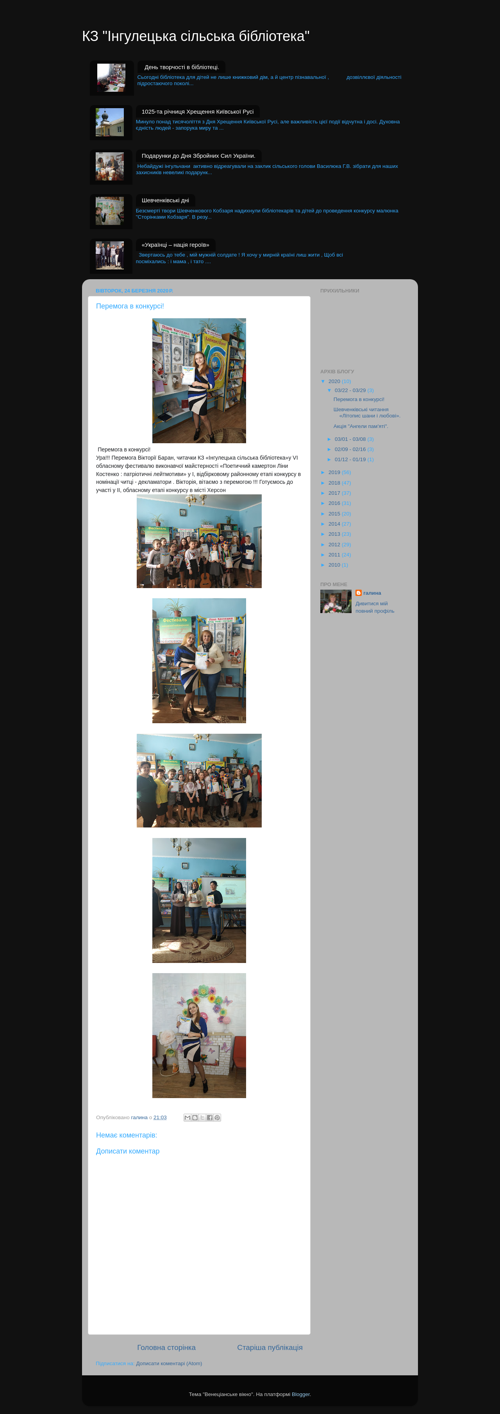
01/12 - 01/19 (351, 459)
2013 (335, 534)
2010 (335, 565)
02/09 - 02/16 (351, 449)
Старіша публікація (270, 1347)
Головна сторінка (166, 1347)
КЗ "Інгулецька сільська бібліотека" (196, 36)
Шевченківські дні (165, 200)
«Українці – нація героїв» (175, 244)
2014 (335, 524)
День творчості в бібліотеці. (182, 67)
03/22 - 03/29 (351, 390)
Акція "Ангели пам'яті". (361, 426)
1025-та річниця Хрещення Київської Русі (198, 111)
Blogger (301, 1394)
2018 (335, 483)
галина (372, 593)
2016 (335, 503)
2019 (335, 472)
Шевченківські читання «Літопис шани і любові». (367, 413)
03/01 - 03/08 (351, 439)
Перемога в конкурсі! (359, 399)
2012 (335, 544)
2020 (335, 381)
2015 (335, 514)
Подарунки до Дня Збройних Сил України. (198, 155)
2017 (335, 493)
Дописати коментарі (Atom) (169, 1363)
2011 (335, 555)
